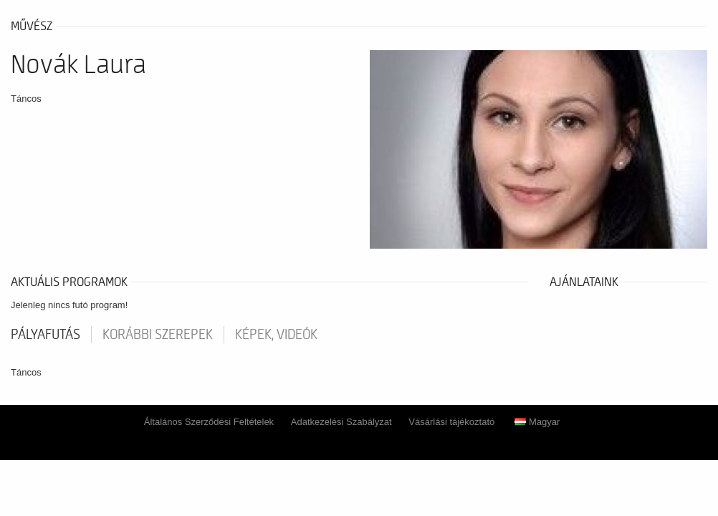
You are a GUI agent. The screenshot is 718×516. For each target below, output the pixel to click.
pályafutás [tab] (45, 335)
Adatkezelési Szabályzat (341, 421)
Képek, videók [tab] (276, 335)
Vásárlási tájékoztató (451, 421)
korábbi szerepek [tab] (157, 335)
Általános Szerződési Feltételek (209, 421)
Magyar (537, 421)
